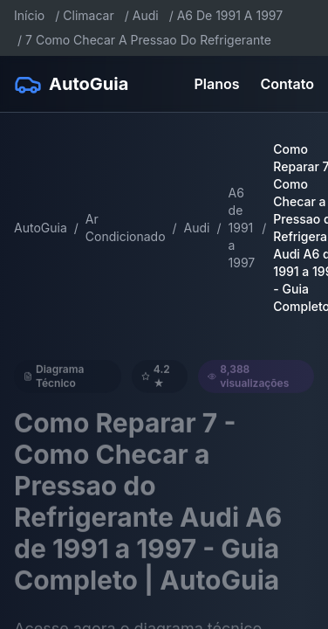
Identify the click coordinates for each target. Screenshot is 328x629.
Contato (287, 84)
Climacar (88, 15)
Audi (146, 15)
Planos (217, 84)
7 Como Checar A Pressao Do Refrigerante (148, 39)
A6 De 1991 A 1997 (230, 15)
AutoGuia (40, 227)
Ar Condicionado (125, 227)
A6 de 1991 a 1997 (242, 227)
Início (29, 15)
